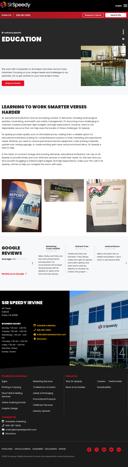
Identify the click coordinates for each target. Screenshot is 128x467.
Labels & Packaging (43, 393)
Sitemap (62, 449)
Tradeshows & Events (44, 387)
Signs (4, 381)
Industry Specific (12, 32)
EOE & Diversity (51, 449)
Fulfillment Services (43, 405)
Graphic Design (10, 408)
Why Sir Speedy (74, 381)
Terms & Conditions (22, 449)
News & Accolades (75, 387)
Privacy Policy (7, 449)
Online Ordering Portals (14, 402)
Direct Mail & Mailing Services (12, 395)
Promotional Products (44, 399)
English (118, 6)
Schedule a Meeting (44, 325)
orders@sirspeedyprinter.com (49, 334)
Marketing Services (43, 381)
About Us (71, 376)
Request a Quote (93, 15)
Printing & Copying (11, 387)
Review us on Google (13, 273)
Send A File (115, 15)
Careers (101, 381)
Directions (40, 338)
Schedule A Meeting (14, 421)
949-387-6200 (23, 15)
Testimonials (115, 381)
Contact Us (9, 417)
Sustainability (104, 387)
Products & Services (14, 376)
